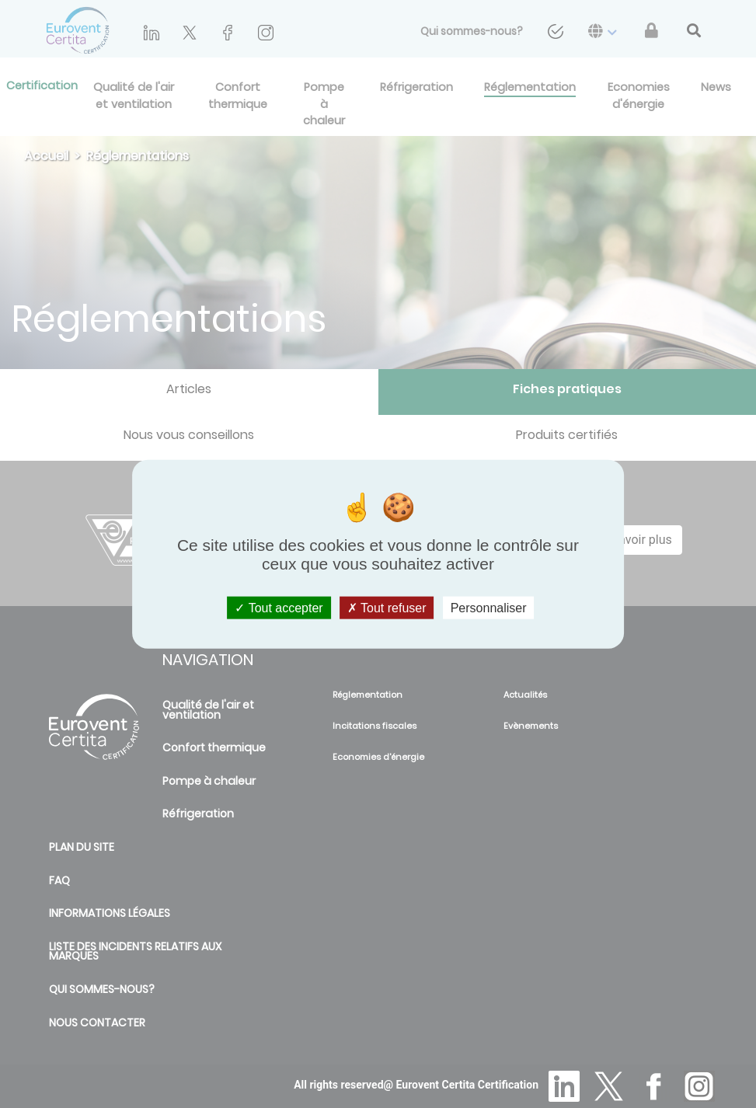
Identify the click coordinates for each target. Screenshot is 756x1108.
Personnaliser (489, 607)
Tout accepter (278, 607)
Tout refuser (387, 607)
